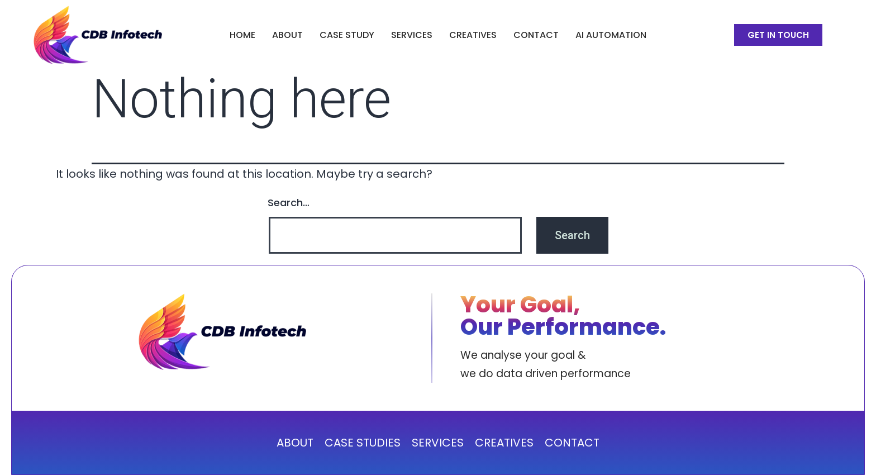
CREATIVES (473, 34)
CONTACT (572, 442)
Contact (536, 34)
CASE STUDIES (363, 442)
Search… (289, 203)
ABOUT (287, 34)
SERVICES (411, 34)
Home (242, 34)
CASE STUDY (347, 34)
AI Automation (610, 34)
